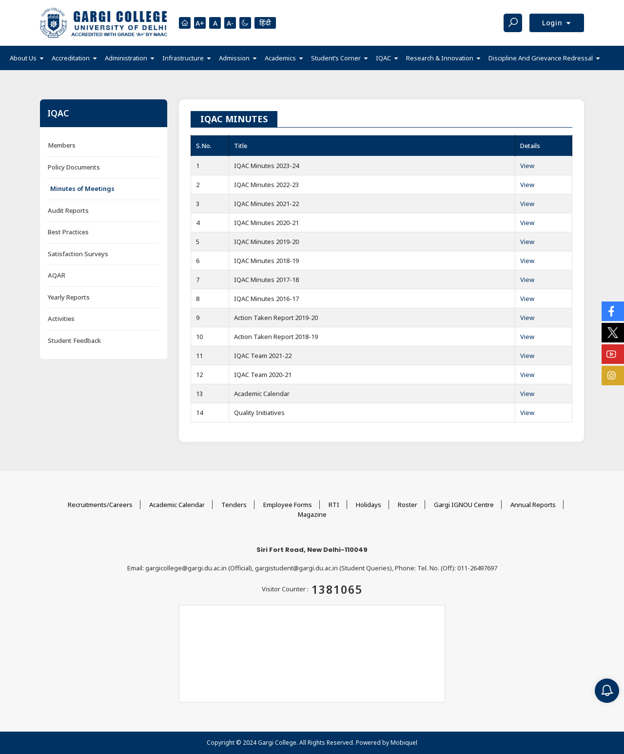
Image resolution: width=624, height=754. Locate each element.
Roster (407, 504)
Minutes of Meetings (82, 188)
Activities (61, 318)
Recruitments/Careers (100, 504)
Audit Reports (68, 210)
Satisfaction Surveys (78, 253)
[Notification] (607, 691)
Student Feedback (74, 340)
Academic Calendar (177, 504)
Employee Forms (287, 504)
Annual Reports (533, 504)
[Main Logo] (103, 23)
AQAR (56, 275)
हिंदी (265, 22)
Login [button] (553, 22)
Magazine (312, 514)
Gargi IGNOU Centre (464, 504)
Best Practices (68, 231)
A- (230, 23)
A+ (199, 23)
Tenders (234, 504)
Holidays (368, 504)
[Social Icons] (613, 311)
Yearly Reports (69, 297)
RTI (334, 504)
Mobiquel (403, 742)
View (527, 165)
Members (62, 145)
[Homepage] (185, 23)
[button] (27, 58)
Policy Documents (74, 167)
